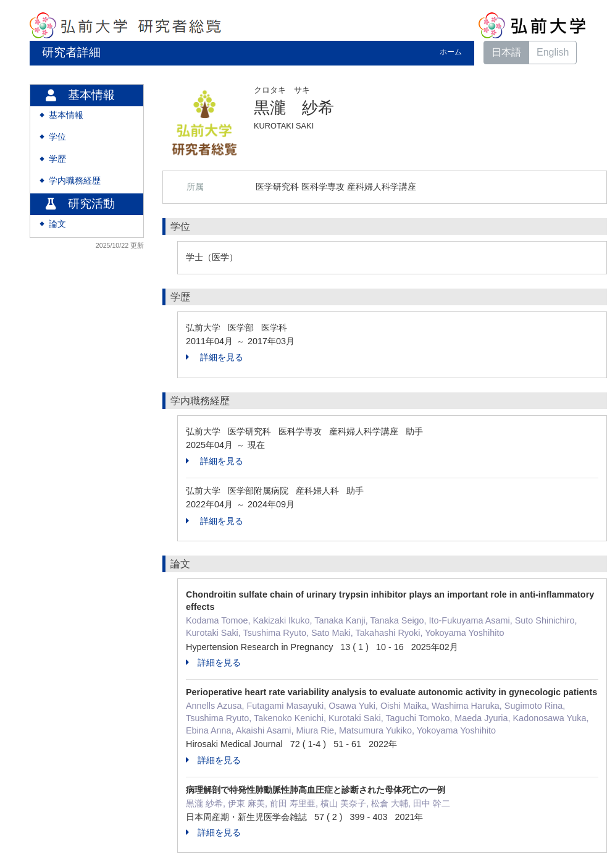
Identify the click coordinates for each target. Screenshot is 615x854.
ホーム (451, 52)
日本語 (506, 52)
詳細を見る (214, 357)
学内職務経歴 (75, 180)
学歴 (57, 159)
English (553, 52)
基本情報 (66, 115)
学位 (57, 137)
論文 (57, 224)
